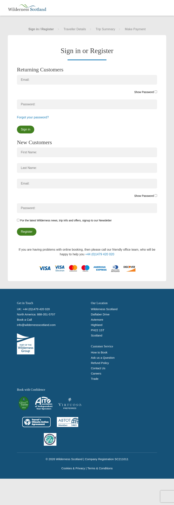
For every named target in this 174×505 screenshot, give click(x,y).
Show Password (145, 92)
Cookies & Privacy (73, 468)
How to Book (99, 352)
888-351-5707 (46, 314)
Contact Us (98, 368)
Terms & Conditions (100, 468)
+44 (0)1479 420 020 (99, 254)
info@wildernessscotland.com (36, 325)
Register (27, 231)
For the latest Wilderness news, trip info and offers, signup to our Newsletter (64, 220)
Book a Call (24, 319)
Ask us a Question (103, 357)
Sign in (25, 129)
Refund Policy (100, 363)
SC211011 (121, 459)
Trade (94, 378)
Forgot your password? (33, 117)
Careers (96, 373)
